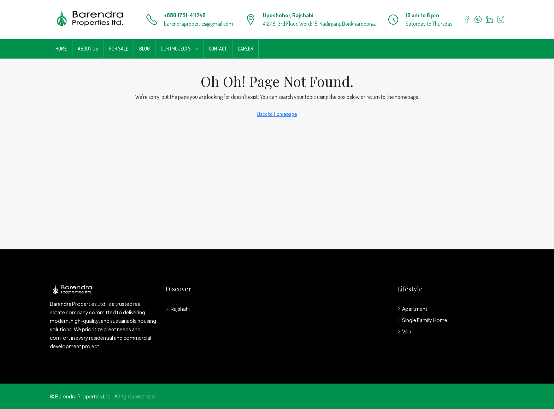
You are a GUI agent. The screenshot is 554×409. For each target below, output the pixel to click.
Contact (218, 49)
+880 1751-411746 (185, 15)
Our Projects (176, 49)
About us (88, 49)
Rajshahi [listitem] (178, 309)
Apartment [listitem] (412, 309)
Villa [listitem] (404, 331)
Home (61, 49)
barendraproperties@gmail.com (198, 23)
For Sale (118, 49)
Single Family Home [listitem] (422, 320)
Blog (144, 49)
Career (245, 49)
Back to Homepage (277, 114)
